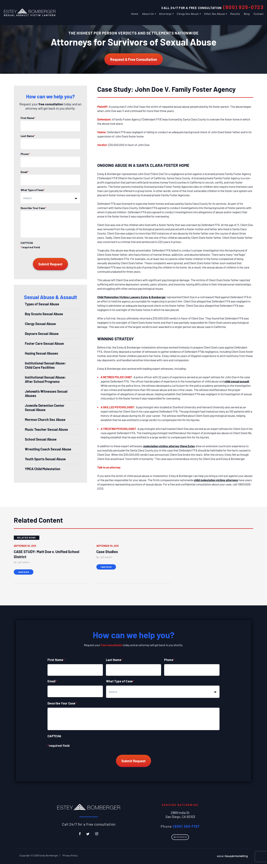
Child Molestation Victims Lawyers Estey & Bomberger (131, 297)
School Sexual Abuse (41, 439)
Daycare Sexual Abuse (42, 333)
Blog (247, 13)
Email (24, 172)
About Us (148, 13)
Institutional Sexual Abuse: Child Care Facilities (45, 365)
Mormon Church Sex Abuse (45, 419)
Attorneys (165, 13)
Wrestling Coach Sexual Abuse (48, 449)
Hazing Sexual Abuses (41, 353)
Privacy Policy (70, 855)
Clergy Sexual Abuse (40, 324)
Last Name (28, 136)
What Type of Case (33, 190)
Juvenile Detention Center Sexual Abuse (44, 407)
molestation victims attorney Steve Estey (169, 446)
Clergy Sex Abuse (188, 13)
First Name (28, 118)
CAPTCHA (27, 242)
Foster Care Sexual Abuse (44, 343)
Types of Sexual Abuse (42, 304)
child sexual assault (236, 381)
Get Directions (180, 837)
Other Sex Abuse (214, 13)
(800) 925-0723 (243, 7)
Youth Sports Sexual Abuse (45, 459)
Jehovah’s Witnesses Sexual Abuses (46, 393)
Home (134, 13)
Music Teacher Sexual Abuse (46, 429)
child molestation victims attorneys (216, 480)
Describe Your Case (33, 208)
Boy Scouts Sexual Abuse (44, 314)
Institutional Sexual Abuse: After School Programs (45, 379)
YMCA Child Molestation (42, 469)
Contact (259, 13)
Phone (25, 154)
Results (235, 13)
